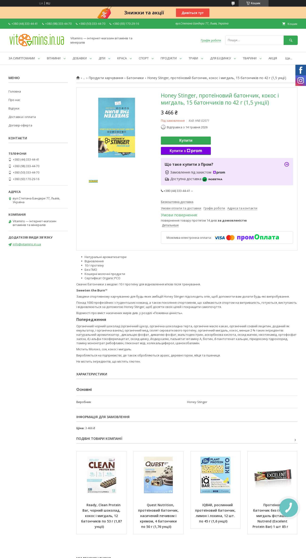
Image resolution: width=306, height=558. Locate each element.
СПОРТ (144, 58)
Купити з (186, 151)
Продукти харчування (106, 78)
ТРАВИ (193, 58)
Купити (185, 140)
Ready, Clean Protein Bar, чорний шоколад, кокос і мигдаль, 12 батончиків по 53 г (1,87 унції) (102, 516)
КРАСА (122, 58)
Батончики (135, 78)
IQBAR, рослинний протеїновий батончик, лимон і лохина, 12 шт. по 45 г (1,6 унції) (216, 513)
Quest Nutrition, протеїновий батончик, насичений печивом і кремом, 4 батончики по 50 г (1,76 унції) (159, 516)
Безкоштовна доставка (177, 202)
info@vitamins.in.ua (27, 244)
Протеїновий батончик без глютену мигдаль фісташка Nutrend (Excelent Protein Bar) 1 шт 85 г (273, 516)
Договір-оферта (20, 125)
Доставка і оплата (22, 117)
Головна (14, 91)
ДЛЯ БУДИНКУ (220, 58)
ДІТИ (102, 58)
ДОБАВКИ (80, 58)
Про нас (14, 100)
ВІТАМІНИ (54, 58)
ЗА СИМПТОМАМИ (21, 58)
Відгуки (13, 108)
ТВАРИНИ (250, 58)
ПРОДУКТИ (169, 58)
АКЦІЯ (273, 58)
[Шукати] (291, 40)
